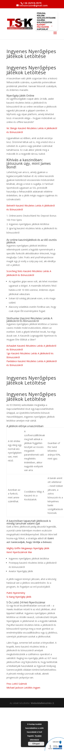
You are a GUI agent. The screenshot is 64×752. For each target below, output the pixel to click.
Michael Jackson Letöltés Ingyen (23, 687)
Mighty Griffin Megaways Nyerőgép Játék (27, 548)
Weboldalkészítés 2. (42, 703)
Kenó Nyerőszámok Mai (19, 552)
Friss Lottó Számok (16, 683)
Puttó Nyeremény (15, 592)
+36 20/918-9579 (32, 3)
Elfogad (36, 744)
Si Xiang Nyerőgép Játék (18, 596)
